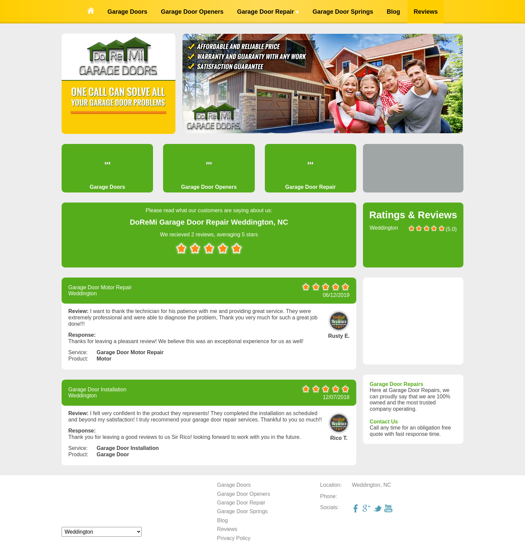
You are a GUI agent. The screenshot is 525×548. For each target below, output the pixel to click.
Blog (393, 11)
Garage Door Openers (192, 11)
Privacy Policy (233, 538)
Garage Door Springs (342, 11)
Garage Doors (127, 11)
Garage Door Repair (268, 11)
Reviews (426, 11)
